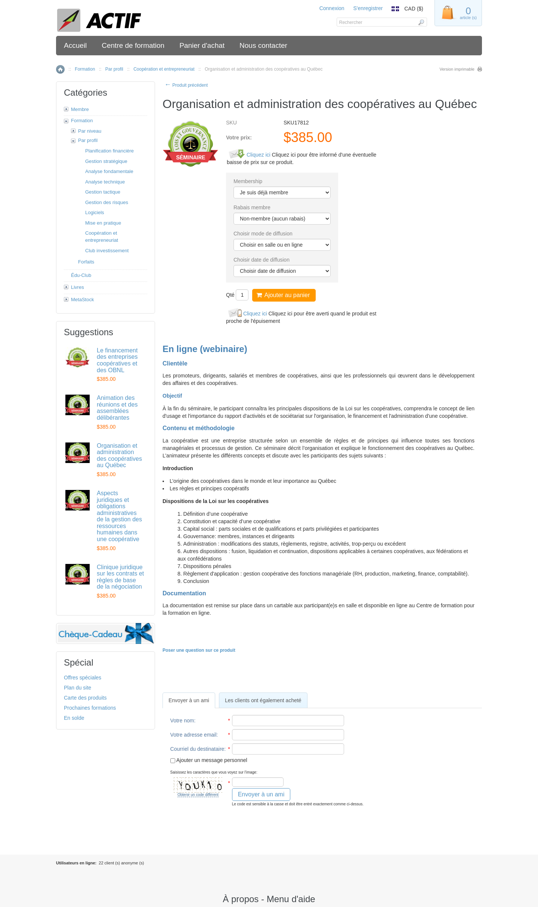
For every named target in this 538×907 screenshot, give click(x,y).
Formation (85, 69)
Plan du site (77, 688)
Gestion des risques (106, 202)
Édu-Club (81, 275)
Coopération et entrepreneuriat (163, 69)
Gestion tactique (102, 192)
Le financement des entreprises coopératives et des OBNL (117, 360)
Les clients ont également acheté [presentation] (263, 700)
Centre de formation (133, 45)
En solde (74, 718)
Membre (80, 109)
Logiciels (94, 212)
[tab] (189, 700)
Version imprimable (456, 69)
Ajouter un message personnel (208, 760)
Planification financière (109, 151)
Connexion (331, 8)
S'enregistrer (368, 8)
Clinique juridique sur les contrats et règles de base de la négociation (120, 577)
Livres (77, 287)
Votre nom (182, 721)
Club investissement (107, 250)
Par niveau (89, 131)
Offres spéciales (82, 678)
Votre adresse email (193, 735)
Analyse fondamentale (109, 171)
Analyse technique (105, 182)
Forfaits (86, 262)
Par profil (114, 69)
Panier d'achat (202, 45)
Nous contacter (263, 45)
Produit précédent (186, 85)
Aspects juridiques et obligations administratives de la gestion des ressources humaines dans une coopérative (119, 516)
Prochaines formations (90, 708)
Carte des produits (85, 698)
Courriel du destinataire (197, 749)
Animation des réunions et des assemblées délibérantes (117, 408)
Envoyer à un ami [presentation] (188, 700)
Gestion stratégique (106, 161)
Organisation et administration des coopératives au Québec (119, 455)
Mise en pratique (103, 223)
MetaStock (82, 299)
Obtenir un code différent (198, 795)
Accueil (75, 45)
